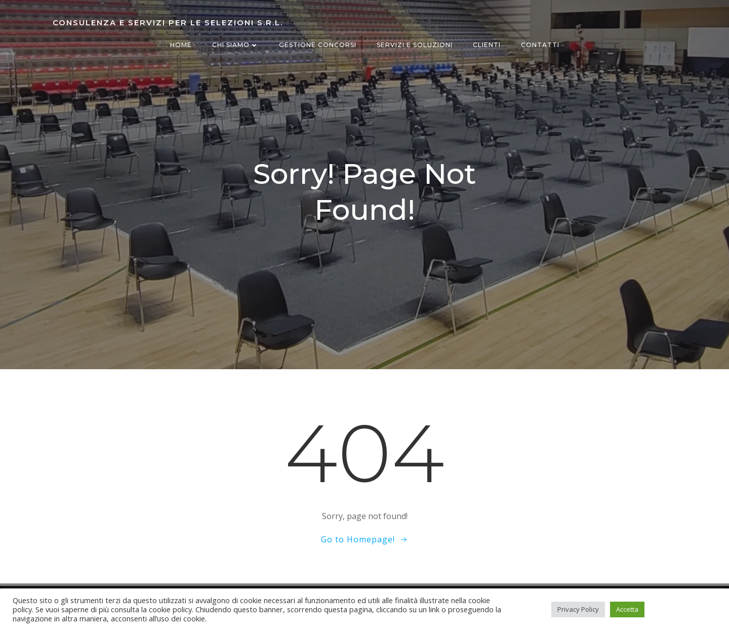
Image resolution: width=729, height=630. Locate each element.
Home (181, 45)
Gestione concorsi (317, 45)
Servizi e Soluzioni (415, 45)
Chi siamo (235, 45)
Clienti (487, 45)
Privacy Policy (578, 609)
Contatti (540, 45)
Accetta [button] (627, 609)
